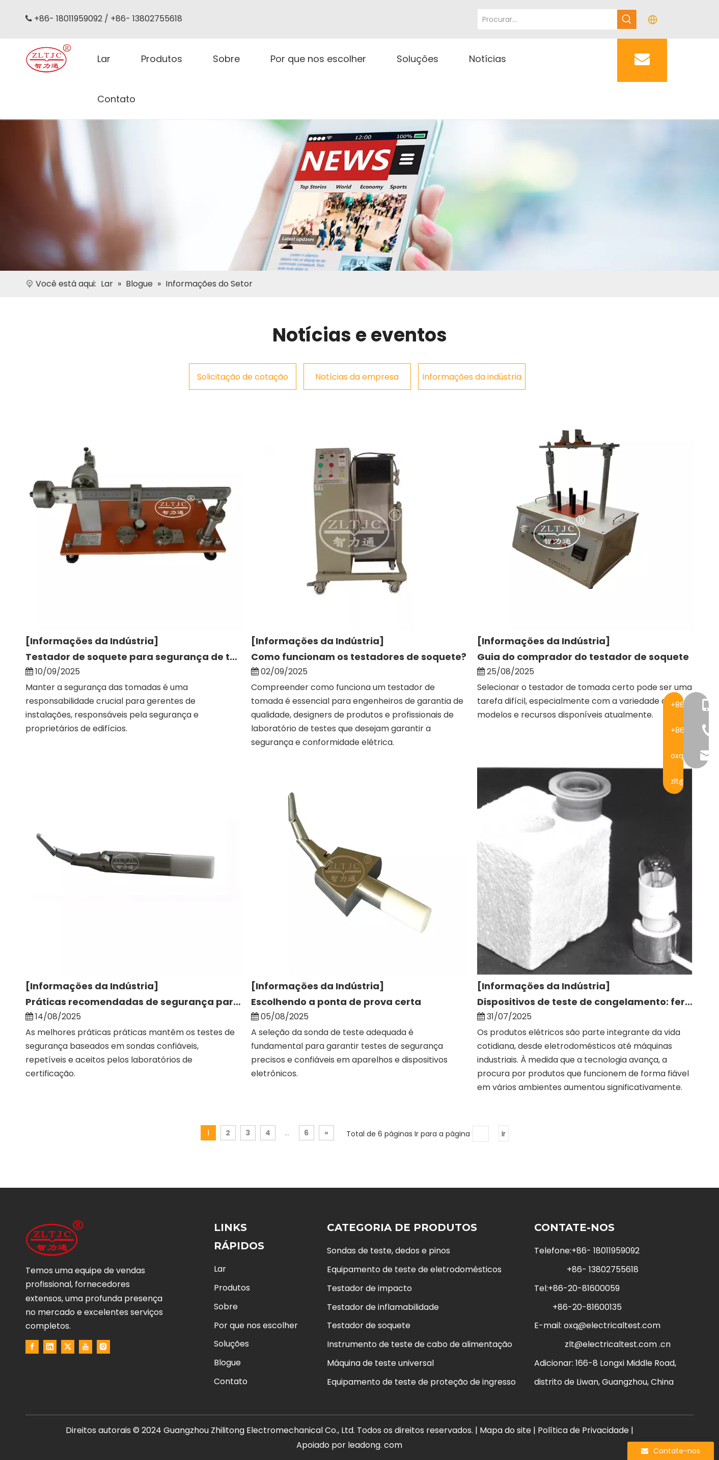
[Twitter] (67, 1346)
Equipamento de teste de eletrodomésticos (414, 1269)
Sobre (226, 1306)
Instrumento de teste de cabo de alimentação (419, 1344)
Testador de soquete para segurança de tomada (133, 656)
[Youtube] (85, 1346)
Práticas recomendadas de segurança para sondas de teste (133, 1001)
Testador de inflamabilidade (383, 1307)
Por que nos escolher (256, 1325)
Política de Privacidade (584, 1430)
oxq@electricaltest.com (612, 1325)
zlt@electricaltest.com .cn (618, 1344)
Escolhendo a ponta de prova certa (336, 1001)
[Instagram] (103, 1346)
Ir (504, 1134)
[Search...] (547, 19)
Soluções (231, 1344)
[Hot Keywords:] (627, 19)
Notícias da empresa (357, 377)
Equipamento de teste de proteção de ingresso (421, 1382)
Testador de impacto (369, 1288)
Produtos (232, 1288)
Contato (230, 1381)
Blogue (227, 1362)
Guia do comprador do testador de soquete (583, 656)
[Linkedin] (50, 1346)
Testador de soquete (368, 1325)
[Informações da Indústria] (91, 641)
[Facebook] (32, 1346)
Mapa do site (505, 1430)
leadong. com (375, 1445)
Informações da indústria (471, 377)
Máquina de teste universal (380, 1363)
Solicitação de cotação (242, 377)
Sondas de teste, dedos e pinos (388, 1250)
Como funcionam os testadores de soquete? (358, 656)
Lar (220, 1269)
